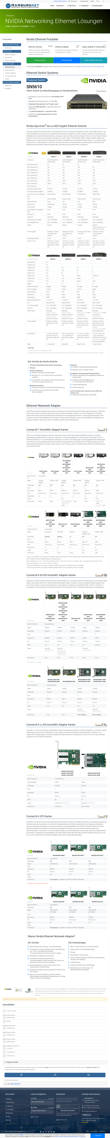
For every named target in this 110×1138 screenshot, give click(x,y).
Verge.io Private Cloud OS (39, 1110)
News (92, 1)
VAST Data (8, 48)
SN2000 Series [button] (11, 1017)
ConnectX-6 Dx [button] (11, 1052)
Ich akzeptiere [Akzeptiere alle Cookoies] (97, 1135)
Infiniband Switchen (87, 66)
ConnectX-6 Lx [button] (11, 1056)
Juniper (7, 79)
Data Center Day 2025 (38, 1101)
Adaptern (99, 66)
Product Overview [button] (11, 1011)
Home (52, 6)
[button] (21, 1075)
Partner (8, 1116)
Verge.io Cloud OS (10, 60)
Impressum (102, 1131)
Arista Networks (9, 70)
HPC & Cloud (7, 51)
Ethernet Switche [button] (40, 60)
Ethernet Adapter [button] (67, 60)
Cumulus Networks (10, 76)
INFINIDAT (8, 88)
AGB (88, 1131)
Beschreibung (101, 91)
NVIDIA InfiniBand (10, 54)
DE (98, 1)
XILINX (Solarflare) (10, 73)
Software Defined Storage (11, 44)
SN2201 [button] (9, 1021)
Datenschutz (94, 1131)
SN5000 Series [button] (11, 1041)
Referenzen (84, 1)
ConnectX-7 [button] (10, 1048)
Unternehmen (97, 6)
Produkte (60, 6)
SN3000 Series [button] (11, 1028)
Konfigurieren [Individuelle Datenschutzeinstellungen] (82, 1136)
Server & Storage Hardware (11, 82)
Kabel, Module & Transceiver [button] (94, 60)
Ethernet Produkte (8, 64)
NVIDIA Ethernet (10, 67)
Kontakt (8, 1120)
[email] (69, 1106)
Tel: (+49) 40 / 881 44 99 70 (91, 1105)
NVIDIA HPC (8, 57)
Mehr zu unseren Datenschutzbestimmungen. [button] (66, 1136)
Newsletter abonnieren (68, 1110)
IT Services (71, 6)
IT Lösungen (84, 6)
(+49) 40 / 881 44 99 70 (60, 1)
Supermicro (8, 85)
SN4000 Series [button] (11, 1035)
